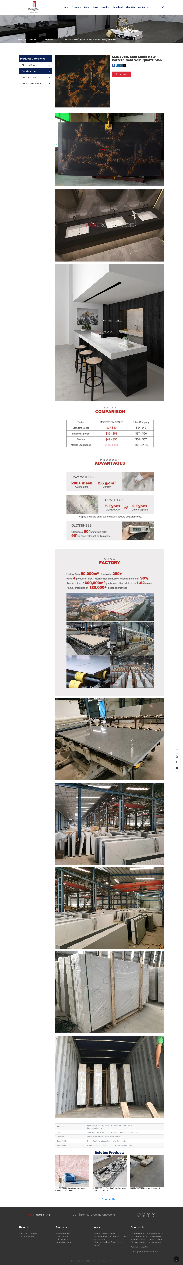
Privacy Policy (108, 1261)
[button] (35, 65)
